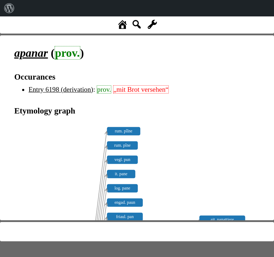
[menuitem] (9, 8)
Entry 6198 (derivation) (61, 89)
